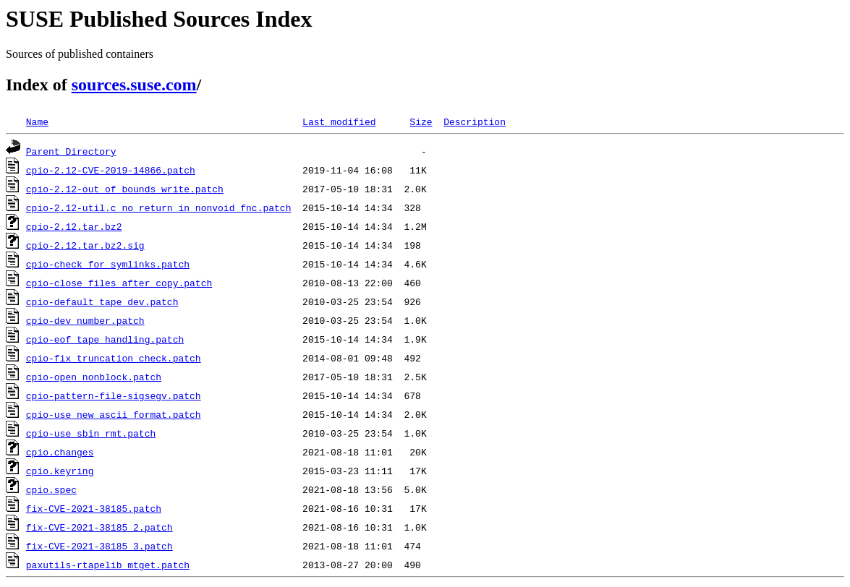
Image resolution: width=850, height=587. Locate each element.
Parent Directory (71, 151)
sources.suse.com (134, 84)
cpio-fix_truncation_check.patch (113, 357)
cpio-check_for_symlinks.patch (108, 263)
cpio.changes (60, 451)
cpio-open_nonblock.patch (93, 376)
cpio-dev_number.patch (85, 320)
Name (37, 121)
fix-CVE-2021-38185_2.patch (99, 527)
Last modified (338, 121)
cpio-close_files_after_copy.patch (119, 282)
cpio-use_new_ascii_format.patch (113, 414)
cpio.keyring (60, 470)
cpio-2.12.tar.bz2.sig (85, 245)
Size (420, 121)
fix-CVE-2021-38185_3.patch (99, 545)
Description (474, 121)
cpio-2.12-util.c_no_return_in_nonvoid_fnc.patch (159, 207)
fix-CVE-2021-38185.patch (93, 508)
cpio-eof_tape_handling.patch (105, 339)
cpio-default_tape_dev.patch (102, 301)
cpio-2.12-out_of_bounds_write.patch (125, 188)
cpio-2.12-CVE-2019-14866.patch (110, 169)
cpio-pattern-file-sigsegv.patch (113, 395)
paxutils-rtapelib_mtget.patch (108, 564)
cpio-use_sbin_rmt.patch (91, 433)
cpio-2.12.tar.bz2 (74, 226)
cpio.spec (51, 489)
